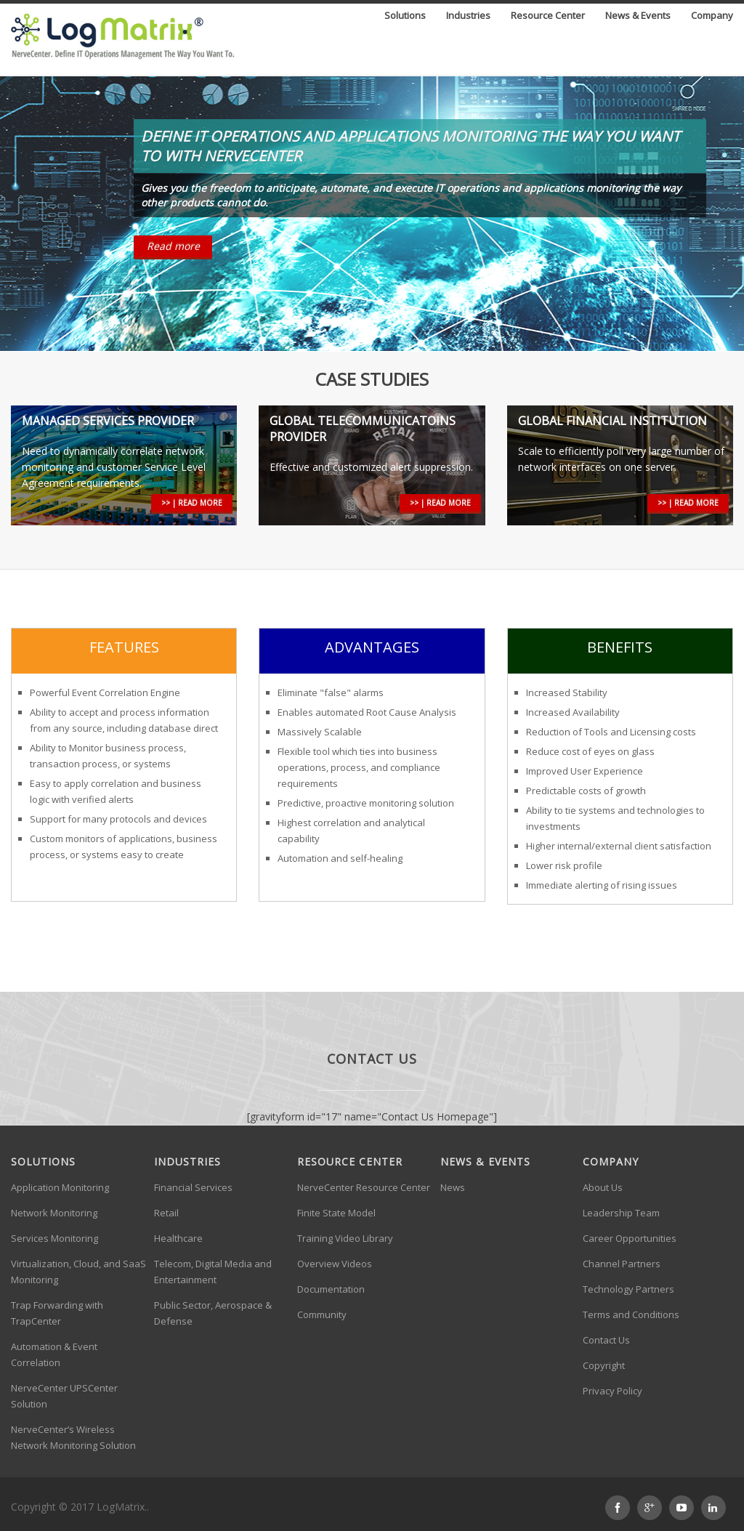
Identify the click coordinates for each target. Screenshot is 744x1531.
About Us (603, 1187)
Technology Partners (628, 1289)
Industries (468, 16)
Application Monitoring (60, 1187)
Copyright (604, 1365)
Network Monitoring (54, 1212)
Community (322, 1314)
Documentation (331, 1289)
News (452, 1187)
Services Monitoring (54, 1238)
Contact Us (606, 1339)
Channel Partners (621, 1263)
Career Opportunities (629, 1238)
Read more (173, 246)
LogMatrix (121, 1507)
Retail (166, 1212)
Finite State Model (336, 1212)
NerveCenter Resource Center (363, 1187)
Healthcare (178, 1238)
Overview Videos (334, 1263)
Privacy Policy (612, 1390)
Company (712, 16)
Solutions (405, 16)
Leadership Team (621, 1212)
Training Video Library (345, 1238)
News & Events (638, 16)
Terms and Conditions (631, 1314)
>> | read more (191, 503)
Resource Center (548, 16)
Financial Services (193, 1187)
